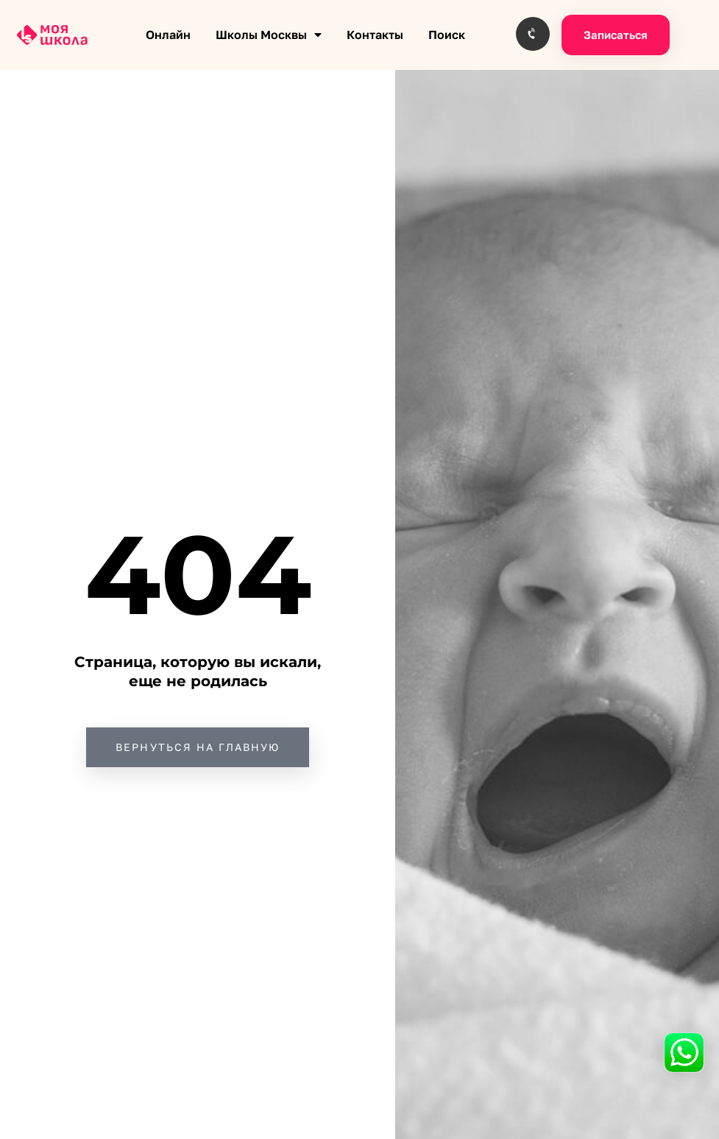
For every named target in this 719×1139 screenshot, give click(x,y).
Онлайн (168, 34)
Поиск (446, 34)
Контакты (375, 34)
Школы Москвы (269, 35)
